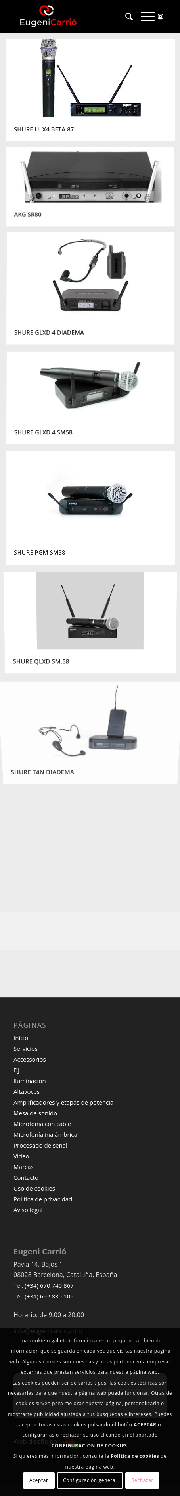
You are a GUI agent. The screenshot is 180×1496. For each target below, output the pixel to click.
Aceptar (38, 1480)
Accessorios (29, 1059)
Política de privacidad (42, 1199)
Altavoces (26, 1091)
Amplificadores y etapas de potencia (63, 1102)
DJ (16, 1070)
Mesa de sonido (35, 1113)
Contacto (25, 1177)
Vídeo (21, 1156)
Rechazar (142, 1480)
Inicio (20, 1038)
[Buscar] (125, 16)
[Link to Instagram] (161, 16)
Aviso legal (27, 1210)
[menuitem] (125, 16)
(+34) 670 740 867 (49, 1285)
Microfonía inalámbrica (45, 1134)
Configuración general (90, 1480)
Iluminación (29, 1081)
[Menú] (144, 16)
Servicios (25, 1048)
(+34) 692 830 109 (49, 1296)
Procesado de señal (40, 1145)
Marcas (23, 1167)
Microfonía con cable (42, 1124)
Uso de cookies (34, 1188)
